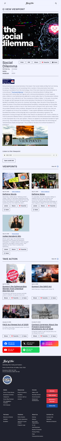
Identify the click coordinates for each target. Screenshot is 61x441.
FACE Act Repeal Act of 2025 (15, 324)
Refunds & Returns (51, 421)
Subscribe (52, 405)
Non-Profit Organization (35, 422)
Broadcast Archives (8, 394)
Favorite (45, 62)
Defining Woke (38, 194)
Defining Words (9, 194)
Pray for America (22, 392)
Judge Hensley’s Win (12, 236)
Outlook (5, 419)
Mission (34, 419)
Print (22, 62)
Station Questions (22, 419)
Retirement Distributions (35, 399)
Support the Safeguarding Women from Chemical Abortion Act (15, 288)
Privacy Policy (35, 432)
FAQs (33, 434)
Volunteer (48, 419)
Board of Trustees (37, 429)
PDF (29, 62)
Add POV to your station (22, 422)
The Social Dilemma (17, 92)
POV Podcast (6, 405)
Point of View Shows (8, 392)
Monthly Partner (36, 394)
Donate (52, 391)
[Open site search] (55, 3)
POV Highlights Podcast (7, 402)
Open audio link (9, 160)
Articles (20, 399)
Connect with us (22, 397)
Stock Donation (36, 397)
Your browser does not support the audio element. (30, 155)
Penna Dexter (15, 233)
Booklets (20, 394)
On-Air (33, 425)
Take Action (52, 395)
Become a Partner (52, 400)
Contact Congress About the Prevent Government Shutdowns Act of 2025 (45, 326)
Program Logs (21, 425)
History (34, 417)
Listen (6, 206)
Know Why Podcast (8, 399)
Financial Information (37, 436)
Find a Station (21, 417)
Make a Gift (35, 392)
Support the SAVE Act (42, 286)
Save (54, 62)
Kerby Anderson (16, 191)
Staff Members (36, 427)
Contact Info (49, 417)
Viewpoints (6, 397)
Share (36, 62)
